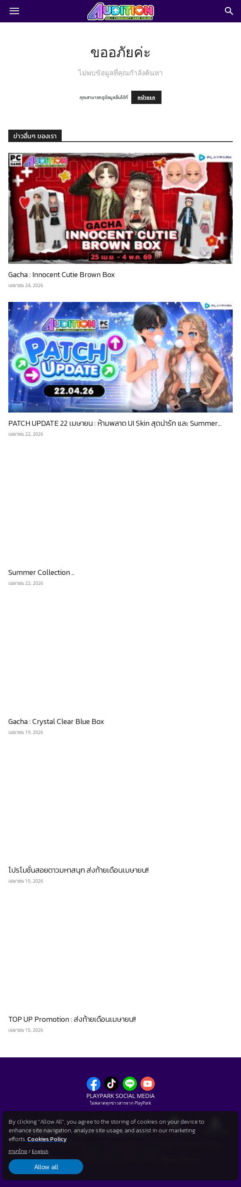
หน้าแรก (146, 97)
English (40, 1151)
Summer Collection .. (41, 572)
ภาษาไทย (18, 1151)
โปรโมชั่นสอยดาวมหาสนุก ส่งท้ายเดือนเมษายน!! (78, 870)
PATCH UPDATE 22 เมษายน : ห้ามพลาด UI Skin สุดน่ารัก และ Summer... (115, 423)
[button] (14, 11)
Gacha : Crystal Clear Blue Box (56, 721)
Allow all (46, 1167)
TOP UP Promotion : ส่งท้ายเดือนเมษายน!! (72, 1019)
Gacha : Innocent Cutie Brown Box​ (61, 274)
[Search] (229, 11)
